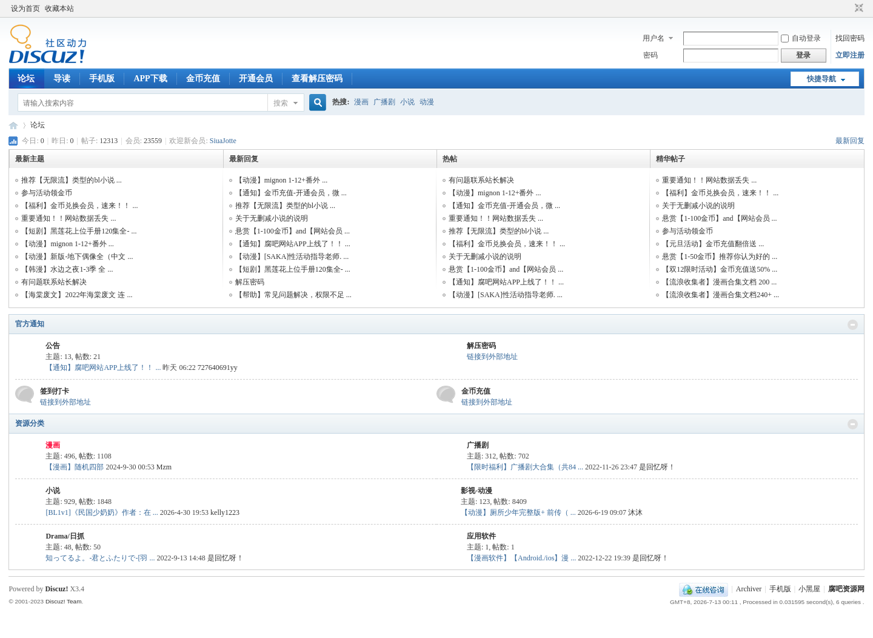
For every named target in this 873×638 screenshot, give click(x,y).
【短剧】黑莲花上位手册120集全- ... (78, 231)
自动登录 (801, 38)
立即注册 (850, 55)
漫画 (361, 102)
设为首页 (25, 8)
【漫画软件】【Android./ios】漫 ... (521, 558)
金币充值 (203, 78)
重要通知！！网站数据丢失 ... (68, 218)
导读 (61, 78)
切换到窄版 (858, 8)
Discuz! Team (63, 601)
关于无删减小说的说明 (271, 218)
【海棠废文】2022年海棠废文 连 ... (76, 294)
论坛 (26, 78)
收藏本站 (59, 8)
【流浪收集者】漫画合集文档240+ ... (720, 294)
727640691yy (218, 367)
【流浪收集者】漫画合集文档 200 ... (719, 282)
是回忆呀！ (657, 467)
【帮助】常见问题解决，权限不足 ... (293, 294)
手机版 (102, 78)
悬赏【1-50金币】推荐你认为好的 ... (719, 256)
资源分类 (29, 423)
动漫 (427, 102)
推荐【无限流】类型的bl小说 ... (71, 180)
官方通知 (29, 324)
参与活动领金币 (46, 193)
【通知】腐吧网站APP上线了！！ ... (292, 244)
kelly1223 (224, 512)
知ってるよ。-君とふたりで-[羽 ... (100, 558)
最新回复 (850, 140)
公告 (52, 345)
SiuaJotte (223, 140)
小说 (407, 102)
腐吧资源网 (846, 589)
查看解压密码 (317, 78)
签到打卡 (54, 391)
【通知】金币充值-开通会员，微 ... (291, 193)
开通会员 (256, 78)
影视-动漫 (476, 490)
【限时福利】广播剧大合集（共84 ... (525, 467)
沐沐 (635, 512)
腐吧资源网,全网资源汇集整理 (13, 125)
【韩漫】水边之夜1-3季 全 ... (67, 269)
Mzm (164, 467)
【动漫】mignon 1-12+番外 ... (67, 244)
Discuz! (56, 589)
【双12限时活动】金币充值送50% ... (719, 269)
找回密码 (850, 38)
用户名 (653, 38)
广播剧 (384, 102)
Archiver (749, 589)
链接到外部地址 (492, 356)
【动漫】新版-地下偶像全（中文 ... (77, 256)
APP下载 (150, 78)
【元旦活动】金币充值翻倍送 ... (713, 244)
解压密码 (249, 282)
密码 (650, 55)
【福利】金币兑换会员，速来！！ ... (79, 205)
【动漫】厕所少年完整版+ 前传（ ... (518, 512)
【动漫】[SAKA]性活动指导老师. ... (292, 256)
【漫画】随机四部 (74, 467)
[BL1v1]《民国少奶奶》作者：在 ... (101, 512)
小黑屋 (809, 589)
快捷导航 (821, 79)
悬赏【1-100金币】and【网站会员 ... (292, 231)
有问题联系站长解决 (54, 282)
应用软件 (481, 536)
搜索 (280, 103)
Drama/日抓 (64, 536)
